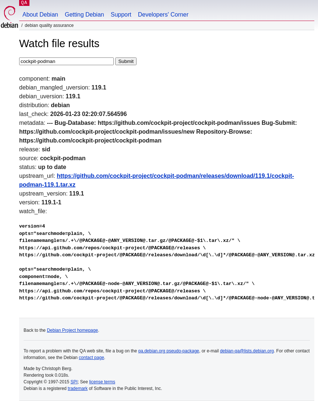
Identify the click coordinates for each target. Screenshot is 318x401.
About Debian (40, 14)
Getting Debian (84, 14)
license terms (102, 381)
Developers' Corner (163, 14)
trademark (78, 388)
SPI (74, 381)
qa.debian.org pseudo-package (168, 350)
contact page (91, 357)
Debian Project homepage (72, 330)
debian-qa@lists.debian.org (247, 350)
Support (121, 14)
